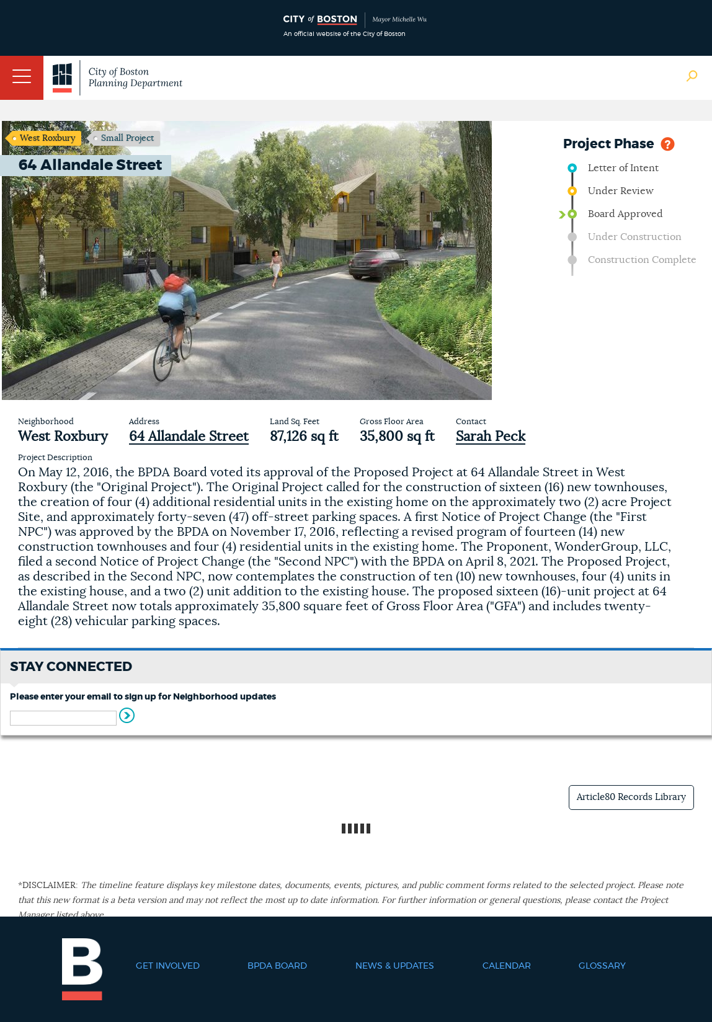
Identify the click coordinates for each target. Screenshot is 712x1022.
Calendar (507, 966)
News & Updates (394, 966)
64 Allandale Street (189, 436)
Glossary (602, 966)
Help (668, 143)
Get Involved (168, 966)
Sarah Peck (490, 436)
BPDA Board (277, 966)
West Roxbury (47, 138)
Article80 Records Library (631, 797)
